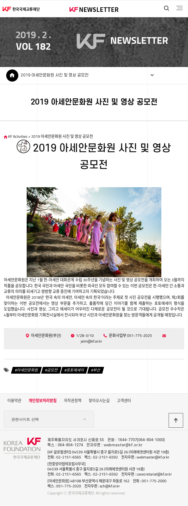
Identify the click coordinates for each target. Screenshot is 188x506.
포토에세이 (75, 370)
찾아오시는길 (99, 401)
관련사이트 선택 (48, 419)
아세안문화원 (27, 370)
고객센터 (124, 401)
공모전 (52, 370)
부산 (96, 370)
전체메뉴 (179, 8)
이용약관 (14, 401)
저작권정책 (72, 401)
